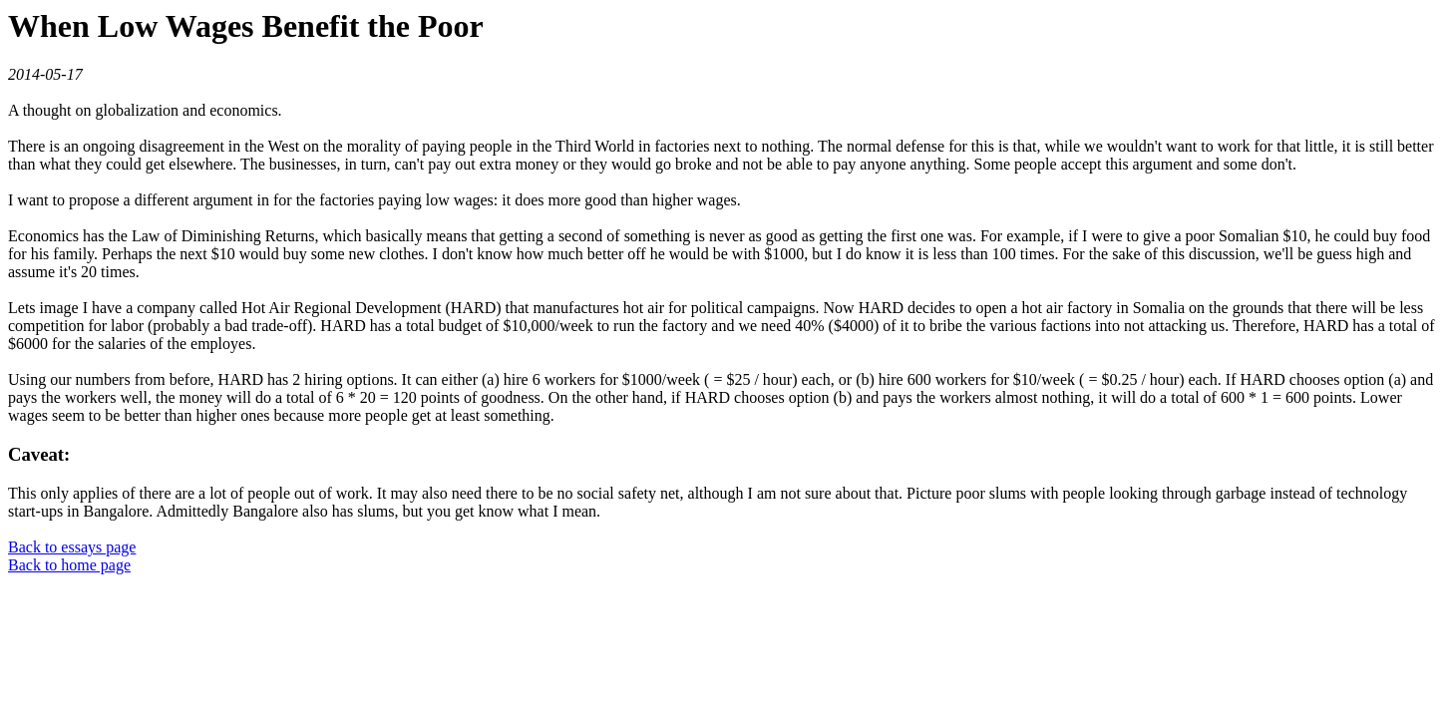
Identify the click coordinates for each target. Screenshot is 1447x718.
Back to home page (69, 564)
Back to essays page (72, 546)
